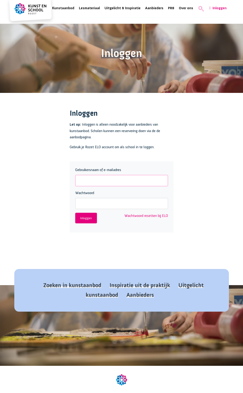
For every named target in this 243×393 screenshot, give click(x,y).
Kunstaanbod (63, 8)
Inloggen (218, 8)
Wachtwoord (84, 193)
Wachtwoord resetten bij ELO (146, 216)
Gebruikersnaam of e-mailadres (98, 170)
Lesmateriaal (89, 8)
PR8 (171, 8)
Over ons (186, 8)
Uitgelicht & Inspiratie (123, 8)
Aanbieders (154, 8)
